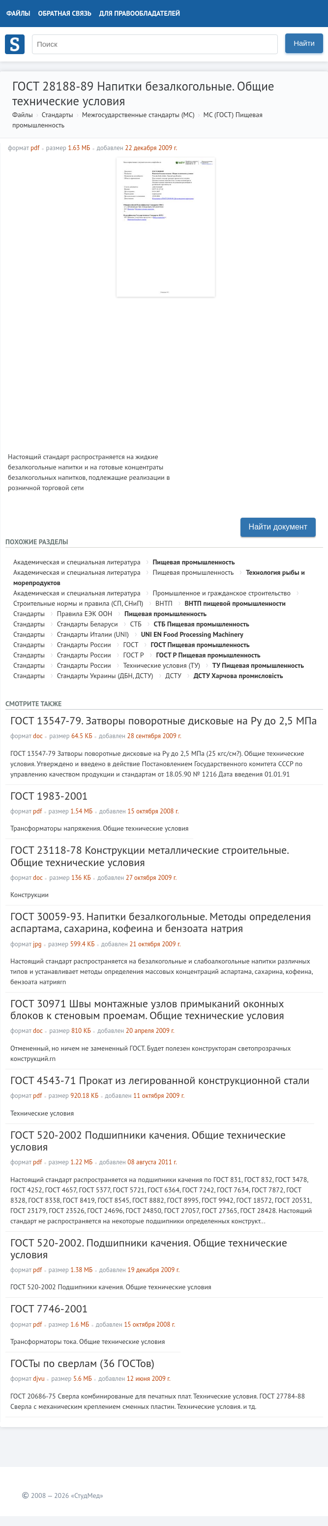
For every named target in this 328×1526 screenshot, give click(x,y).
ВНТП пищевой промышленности (235, 603)
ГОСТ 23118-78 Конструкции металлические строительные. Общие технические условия (149, 856)
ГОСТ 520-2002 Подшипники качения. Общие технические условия (148, 1140)
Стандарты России (84, 644)
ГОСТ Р (133, 655)
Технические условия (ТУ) (161, 665)
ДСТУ (173, 675)
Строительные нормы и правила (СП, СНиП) (78, 603)
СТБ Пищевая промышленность (201, 624)
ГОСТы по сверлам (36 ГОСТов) (82, 1363)
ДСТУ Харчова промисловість (238, 675)
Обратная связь (64, 13)
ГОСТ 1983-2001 (49, 796)
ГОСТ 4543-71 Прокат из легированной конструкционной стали (159, 1080)
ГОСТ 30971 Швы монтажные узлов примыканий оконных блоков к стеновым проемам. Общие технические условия (147, 1009)
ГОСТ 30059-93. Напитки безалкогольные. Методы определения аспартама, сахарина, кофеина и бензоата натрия (160, 922)
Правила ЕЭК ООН (85, 613)
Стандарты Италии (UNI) (93, 634)
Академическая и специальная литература (77, 562)
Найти (304, 43)
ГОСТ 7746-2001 (49, 1308)
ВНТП (164, 603)
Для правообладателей (139, 13)
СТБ (135, 624)
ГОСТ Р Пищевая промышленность (208, 655)
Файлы (18, 13)
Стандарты (57, 114)
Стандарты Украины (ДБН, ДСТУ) (105, 675)
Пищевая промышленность (193, 562)
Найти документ (278, 527)
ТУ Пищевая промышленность (258, 665)
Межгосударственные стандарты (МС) (138, 114)
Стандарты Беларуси (87, 624)
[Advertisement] (164, 370)
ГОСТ (131, 644)
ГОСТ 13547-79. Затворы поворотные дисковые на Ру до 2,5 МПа (163, 720)
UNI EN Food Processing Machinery (192, 634)
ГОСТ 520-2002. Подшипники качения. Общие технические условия (148, 1248)
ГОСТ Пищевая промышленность (199, 644)
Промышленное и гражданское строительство (221, 593)
